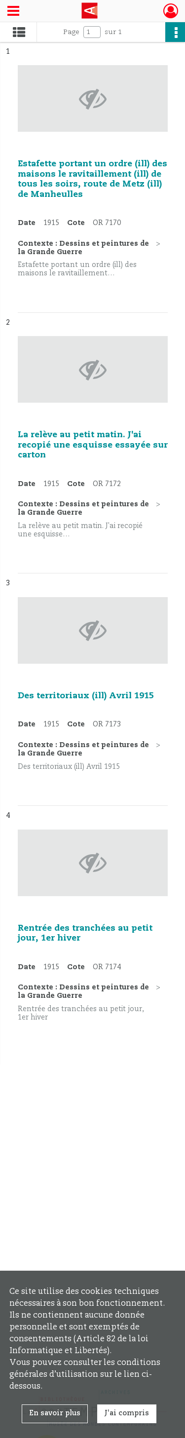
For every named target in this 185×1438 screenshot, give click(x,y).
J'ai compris (127, 1413)
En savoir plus (54, 1413)
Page (71, 32)
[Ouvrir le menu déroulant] (13, 12)
